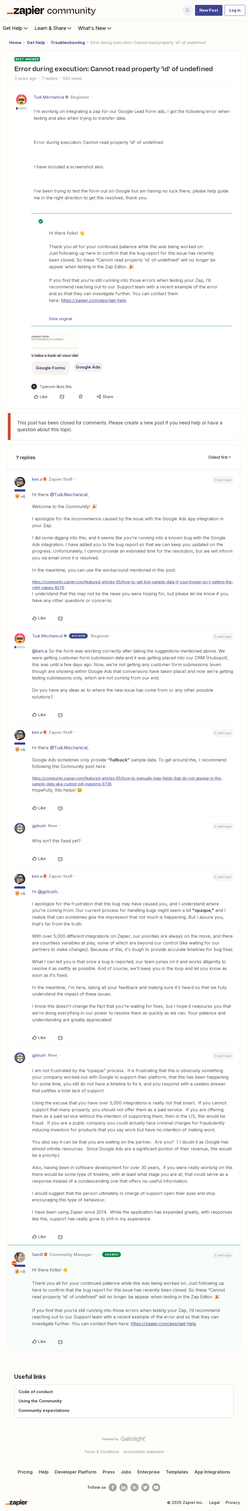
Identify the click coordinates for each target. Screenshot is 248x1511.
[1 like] (51, 386)
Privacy (232, 1502)
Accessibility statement (143, 1451)
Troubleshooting (68, 42)
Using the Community (40, 1400)
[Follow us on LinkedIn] (124, 1487)
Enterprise (148, 1472)
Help (44, 1472)
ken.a (37, 479)
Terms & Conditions (101, 1451)
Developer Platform (75, 1472)
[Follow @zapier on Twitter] (145, 1487)
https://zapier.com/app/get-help (93, 300)
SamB (37, 1254)
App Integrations (212, 1472)
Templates (177, 1472)
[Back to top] (242, 1443)
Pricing (25, 1472)
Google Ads (88, 367)
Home (15, 42)
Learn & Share (53, 28)
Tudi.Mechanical (49, 97)
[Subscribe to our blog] (134, 1487)
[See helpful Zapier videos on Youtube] (156, 1487)
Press (109, 1472)
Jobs (126, 1472)
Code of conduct (35, 1391)
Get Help (16, 28)
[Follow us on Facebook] (113, 1487)
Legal (214, 1502)
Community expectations (44, 1410)
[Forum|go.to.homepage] (52, 10)
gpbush (39, 825)
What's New (95, 28)
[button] (208, 10)
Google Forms (50, 367)
